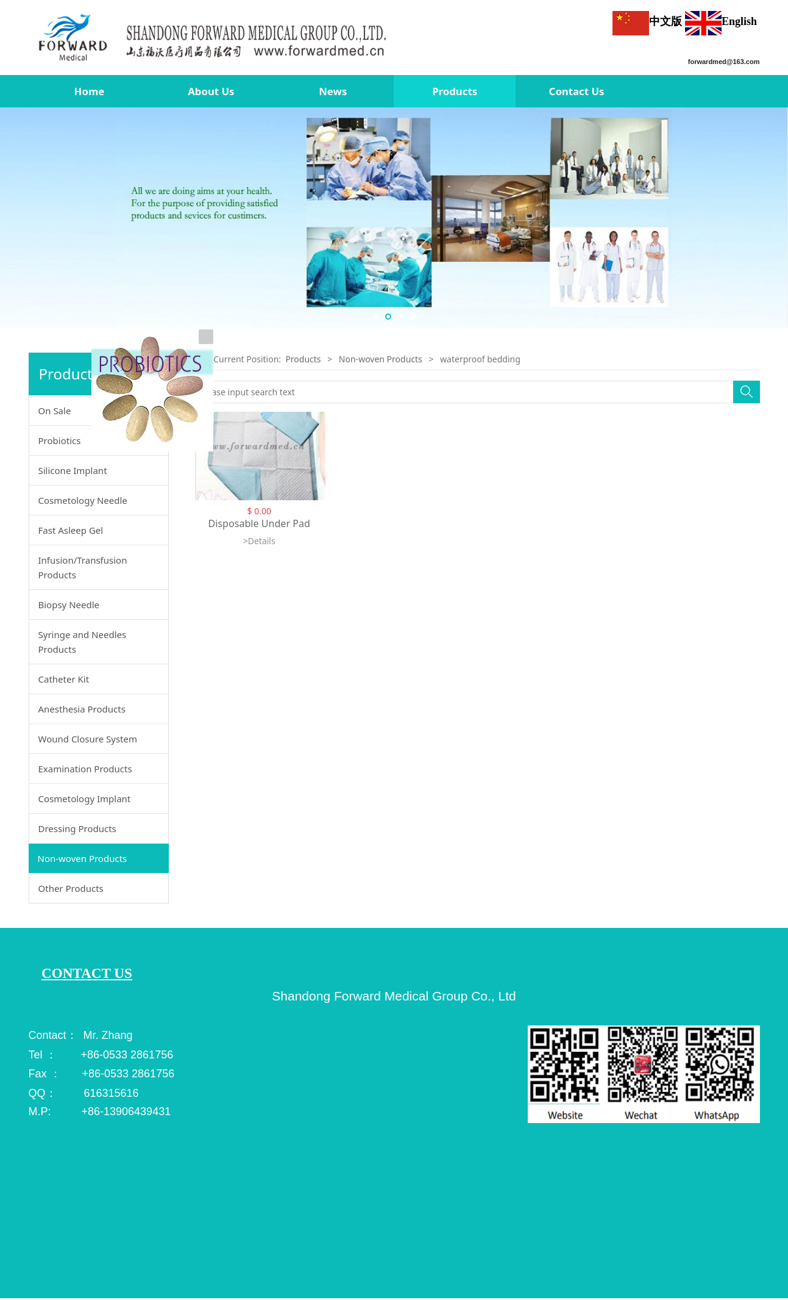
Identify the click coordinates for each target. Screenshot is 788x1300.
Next (774, 217)
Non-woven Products (82, 858)
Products (454, 91)
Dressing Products (77, 828)
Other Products (71, 888)
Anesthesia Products (82, 709)
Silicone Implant (72, 470)
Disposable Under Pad (259, 523)
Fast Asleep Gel (71, 530)
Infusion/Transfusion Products (82, 567)
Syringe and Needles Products (82, 641)
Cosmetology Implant (84, 798)
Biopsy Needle (69, 604)
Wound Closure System (88, 739)
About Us (211, 91)
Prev (13, 217)
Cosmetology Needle (82, 500)
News (333, 91)
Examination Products (85, 769)
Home (89, 91)
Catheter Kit (64, 679)
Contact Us (577, 91)
